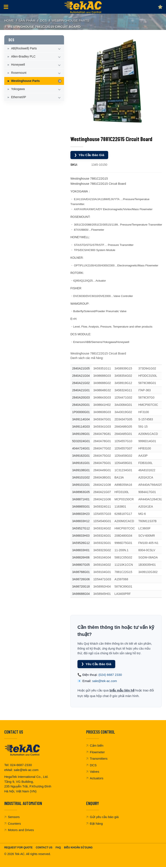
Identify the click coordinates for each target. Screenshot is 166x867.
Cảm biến (94, 745)
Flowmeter (95, 752)
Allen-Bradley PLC (23, 56)
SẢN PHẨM (27, 20)
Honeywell (18, 64)
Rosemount (18, 72)
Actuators (94, 778)
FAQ (58, 847)
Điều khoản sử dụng (78, 847)
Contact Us (44, 847)
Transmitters (97, 758)
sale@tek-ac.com (104, 681)
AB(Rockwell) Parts (24, 48)
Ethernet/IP (18, 97)
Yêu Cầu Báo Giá (89, 155)
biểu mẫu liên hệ (121, 690)
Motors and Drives (19, 830)
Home (9, 20)
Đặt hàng (94, 823)
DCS (43, 20)
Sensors (12, 817)
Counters (12, 823)
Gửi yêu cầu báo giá (102, 817)
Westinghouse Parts (70, 20)
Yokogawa (18, 89)
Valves (92, 771)
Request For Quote (18, 847)
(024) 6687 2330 (110, 674)
